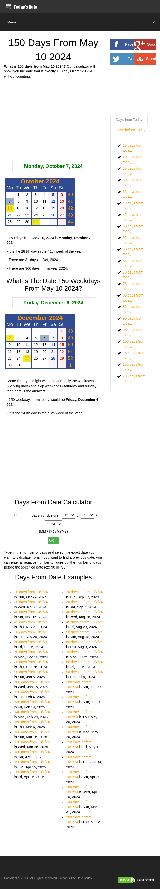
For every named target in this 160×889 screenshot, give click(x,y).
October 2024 (40, 181)
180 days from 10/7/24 (32, 752)
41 (70, 201)
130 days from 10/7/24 (32, 702)
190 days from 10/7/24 (32, 762)
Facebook (139, 44)
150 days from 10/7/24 (32, 722)
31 (35, 221)
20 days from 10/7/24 (31, 592)
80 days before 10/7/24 (84, 662)
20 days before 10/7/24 (84, 592)
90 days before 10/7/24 (84, 672)
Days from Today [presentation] (129, 120)
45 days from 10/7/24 (31, 622)
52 (70, 358)
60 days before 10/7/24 (84, 642)
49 (70, 337)
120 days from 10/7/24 (32, 692)
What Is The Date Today (75, 878)
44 (70, 221)
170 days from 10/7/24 (32, 742)
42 (70, 208)
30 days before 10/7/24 (84, 602)
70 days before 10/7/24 (84, 652)
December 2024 (40, 317)
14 (9, 208)
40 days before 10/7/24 (84, 612)
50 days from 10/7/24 (31, 632)
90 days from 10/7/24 (31, 672)
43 (70, 215)
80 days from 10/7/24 (31, 662)
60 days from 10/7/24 (31, 642)
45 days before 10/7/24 (84, 622)
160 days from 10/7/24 (32, 732)
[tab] (129, 120)
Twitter (141, 59)
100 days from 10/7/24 (32, 682)
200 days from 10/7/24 (32, 772)
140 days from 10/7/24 (32, 712)
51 (70, 351)
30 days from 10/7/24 (31, 602)
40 (70, 194)
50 (70, 344)
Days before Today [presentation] (130, 130)
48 (70, 331)
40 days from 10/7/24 (31, 612)
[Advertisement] (53, 120)
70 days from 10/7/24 (31, 652)
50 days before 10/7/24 (84, 632)
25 (27, 358)
